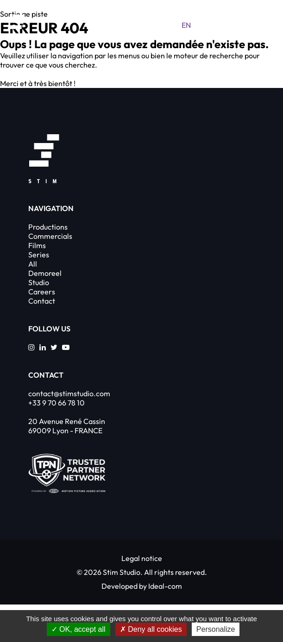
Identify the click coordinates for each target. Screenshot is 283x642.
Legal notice (141, 558)
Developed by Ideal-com (141, 586)
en (186, 25)
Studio (38, 282)
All (32, 263)
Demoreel (45, 273)
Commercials (50, 236)
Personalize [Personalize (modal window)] (215, 629)
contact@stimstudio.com (69, 393)
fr (204, 25)
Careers (41, 291)
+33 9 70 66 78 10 (56, 402)
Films (37, 245)
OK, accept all (78, 629)
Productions (48, 226)
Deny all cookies (151, 629)
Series (38, 254)
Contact (41, 300)
